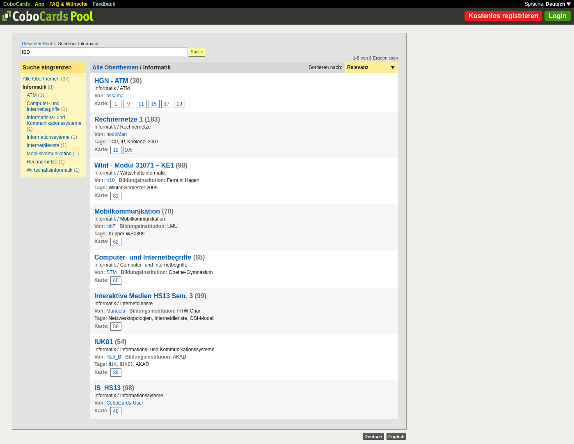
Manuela (115, 311)
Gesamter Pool (37, 43)
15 (154, 104)
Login (558, 15)
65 (116, 280)
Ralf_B (113, 357)
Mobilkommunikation (49, 153)
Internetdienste (43, 145)
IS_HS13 (107, 387)
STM (111, 272)
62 (116, 242)
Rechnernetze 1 (118, 119)
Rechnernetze (42, 162)
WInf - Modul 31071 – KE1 (134, 165)
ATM (32, 95)
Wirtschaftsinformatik (49, 170)
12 (116, 150)
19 (179, 104)
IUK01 (103, 341)
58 (116, 326)
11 (141, 104)
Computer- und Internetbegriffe (43, 106)
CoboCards (16, 4)
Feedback (104, 4)
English (396, 436)
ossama (114, 96)
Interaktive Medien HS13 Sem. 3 (143, 295)
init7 (110, 226)
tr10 (110, 180)
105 (128, 150)
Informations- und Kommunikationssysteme (54, 120)
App (39, 4)
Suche (197, 52)
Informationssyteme (48, 137)
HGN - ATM (111, 80)
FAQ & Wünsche (68, 4)
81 (116, 196)
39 (116, 372)
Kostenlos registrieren (503, 15)
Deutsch (558, 4)
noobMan (116, 134)
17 (166, 104)
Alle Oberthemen (41, 79)
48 (116, 411)
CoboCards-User (124, 403)
